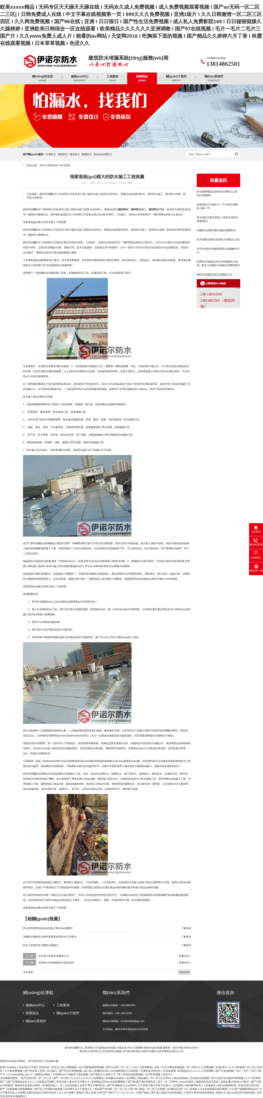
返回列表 (184, 972)
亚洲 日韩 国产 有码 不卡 (105, 1092)
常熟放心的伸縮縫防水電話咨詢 (56, 962)
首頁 (41, 165)
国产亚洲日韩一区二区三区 (36, 1078)
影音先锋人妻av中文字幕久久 (73, 1081)
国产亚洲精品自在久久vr (21, 1081)
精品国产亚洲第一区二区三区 (111, 1088)
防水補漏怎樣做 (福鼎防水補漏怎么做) (218, 239)
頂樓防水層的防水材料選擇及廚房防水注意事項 (49, 936)
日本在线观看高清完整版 (213, 1088)
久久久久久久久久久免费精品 (87, 1078)
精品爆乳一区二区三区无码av (155, 1078)
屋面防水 (63, 154)
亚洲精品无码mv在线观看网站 (109, 1081)
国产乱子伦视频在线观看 (49, 1088)
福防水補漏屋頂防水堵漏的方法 (214, 274)
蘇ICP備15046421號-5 (185, 1047)
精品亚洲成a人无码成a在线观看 (192, 1078)
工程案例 (112, 78)
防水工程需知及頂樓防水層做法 (40, 945)
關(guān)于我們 (176, 78)
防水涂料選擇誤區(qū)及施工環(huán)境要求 (48, 928)
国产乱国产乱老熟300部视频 (227, 1078)
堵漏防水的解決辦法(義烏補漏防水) (216, 230)
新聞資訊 (142, 78)
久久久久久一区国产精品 (135, 1092)
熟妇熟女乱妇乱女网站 (28, 1085)
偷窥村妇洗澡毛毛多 (207, 1081)
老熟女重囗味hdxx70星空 (235, 1081)
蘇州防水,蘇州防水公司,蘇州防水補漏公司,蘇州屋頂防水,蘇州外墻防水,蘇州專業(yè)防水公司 (131, 1051)
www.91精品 (187, 1081)
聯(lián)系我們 (214, 78)
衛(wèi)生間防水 (103, 154)
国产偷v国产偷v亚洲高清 (141, 1081)
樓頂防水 (75, 154)
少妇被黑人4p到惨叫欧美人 (188, 1085)
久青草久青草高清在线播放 (199, 1092)
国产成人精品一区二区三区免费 (147, 1088)
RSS (130, 1047)
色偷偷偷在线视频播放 (20, 1088)
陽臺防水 (87, 154)
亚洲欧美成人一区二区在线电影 (60, 1085)
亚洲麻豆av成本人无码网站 (121, 1078)
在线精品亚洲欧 (46, 1081)
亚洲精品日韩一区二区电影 (182, 1088)
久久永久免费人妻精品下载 (74, 1092)
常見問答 (65, 165)
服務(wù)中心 (80, 78)
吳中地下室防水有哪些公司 (53, 955)
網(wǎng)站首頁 (42, 78)
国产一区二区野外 (167, 1081)
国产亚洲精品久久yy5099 (121, 1085)
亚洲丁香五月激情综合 (93, 1085)
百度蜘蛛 (138, 1047)
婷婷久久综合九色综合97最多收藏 (235, 1092)
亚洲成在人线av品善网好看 (221, 1085)
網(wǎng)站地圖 (153, 1047)
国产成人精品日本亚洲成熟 (166, 1092)
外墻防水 (51, 154)
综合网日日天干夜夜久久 (78, 1088)
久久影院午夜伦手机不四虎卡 (154, 1085)
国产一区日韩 (61, 1078)
